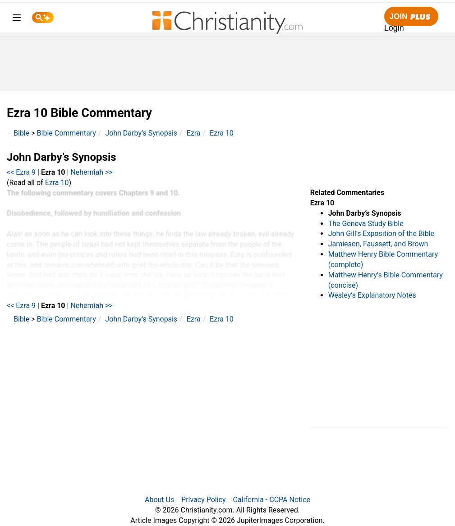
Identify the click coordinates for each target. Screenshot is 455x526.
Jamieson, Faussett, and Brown (378, 244)
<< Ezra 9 (21, 172)
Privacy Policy (203, 499)
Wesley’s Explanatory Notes (372, 295)
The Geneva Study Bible (366, 223)
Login (394, 27)
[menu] (17, 19)
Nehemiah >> (91, 172)
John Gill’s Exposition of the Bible (381, 233)
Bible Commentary (66, 133)
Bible (21, 133)
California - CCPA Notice (271, 499)
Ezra (194, 133)
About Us (159, 499)
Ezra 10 (222, 133)
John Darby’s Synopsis (141, 133)
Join (411, 17)
